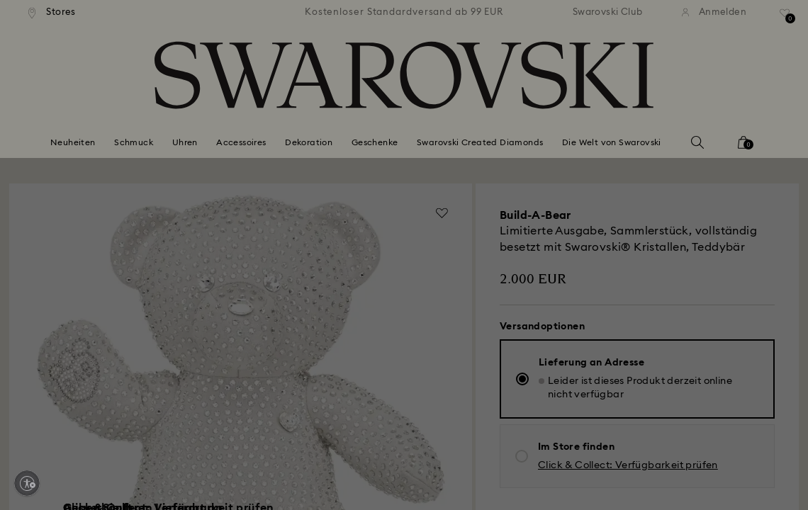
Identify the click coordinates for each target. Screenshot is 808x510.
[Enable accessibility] (27, 483)
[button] (637, 164)
